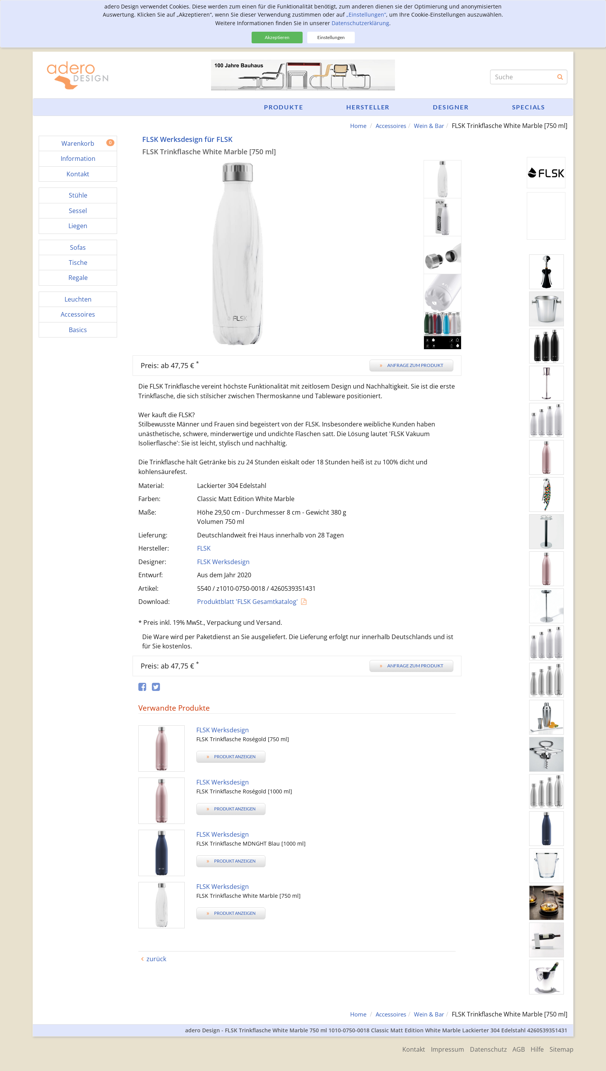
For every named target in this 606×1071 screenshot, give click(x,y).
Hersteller (368, 107)
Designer (450, 107)
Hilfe (535, 1048)
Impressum (439, 1048)
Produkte (283, 107)
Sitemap (562, 1048)
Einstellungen (331, 37)
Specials (528, 107)
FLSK (204, 548)
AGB (515, 1048)
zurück (156, 959)
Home (351, 125)
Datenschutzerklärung (360, 23)
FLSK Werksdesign (223, 561)
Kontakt (403, 1048)
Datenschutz (482, 1048)
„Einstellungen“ (366, 14)
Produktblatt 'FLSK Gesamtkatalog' (247, 601)
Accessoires (386, 125)
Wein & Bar (428, 125)
